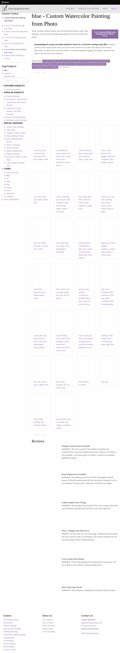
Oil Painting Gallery (11, 620)
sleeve (81, 156)
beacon (67, 162)
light (108, 344)
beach (103, 209)
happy (81, 159)
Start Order (105, 34)
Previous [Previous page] (38, 72)
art (68, 295)
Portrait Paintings (13, 96)
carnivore (86, 200)
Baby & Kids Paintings (12, 629)
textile (62, 289)
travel (63, 350)
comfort (82, 203)
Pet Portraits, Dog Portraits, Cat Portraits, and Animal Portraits (16, 102)
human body (61, 206)
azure (58, 156)
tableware (111, 156)
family (8, 187)
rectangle (59, 292)
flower (103, 206)
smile (46, 159)
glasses (104, 153)
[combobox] (16, 80)
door (80, 301)
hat (57, 295)
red (64, 295)
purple (85, 153)
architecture (83, 295)
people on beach (107, 162)
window (82, 292)
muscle (45, 200)
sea (68, 385)
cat (7, 178)
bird (46, 385)
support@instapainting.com (91, 623)
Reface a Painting (13, 145)
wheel (112, 249)
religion (59, 425)
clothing (37, 422)
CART (114, 9)
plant (89, 197)
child (8, 182)
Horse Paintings (9, 644)
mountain (63, 336)
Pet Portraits (8, 623)
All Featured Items (13, 89)
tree (57, 246)
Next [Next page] (46, 72)
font (61, 295)
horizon (59, 165)
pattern (58, 298)
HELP (105, 9)
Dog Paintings (9, 638)
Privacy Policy (47, 623)
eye (42, 246)
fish (43, 156)
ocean (63, 388)
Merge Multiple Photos (15, 136)
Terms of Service (48, 626)
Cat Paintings (9, 641)
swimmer (59, 203)
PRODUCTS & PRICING (88, 9)
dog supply (105, 298)
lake (35, 159)
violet (86, 159)
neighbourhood (84, 298)
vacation (59, 385)
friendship (60, 252)
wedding (9, 196)
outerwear (87, 150)
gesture (87, 156)
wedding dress (84, 246)
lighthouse (64, 150)
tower (68, 153)
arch (67, 422)
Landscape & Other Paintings (15, 635)
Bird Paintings (9, 647)
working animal (107, 301)
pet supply (88, 206)
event (36, 298)
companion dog (107, 304)
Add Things (10, 130)
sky (40, 150)
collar (111, 295)
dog (7, 184)
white (36, 289)
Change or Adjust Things (15, 133)
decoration (38, 292)
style (68, 289)
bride (88, 252)
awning (86, 304)
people (40, 419)
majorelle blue (9, 76)
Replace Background (14, 151)
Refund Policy (47, 629)
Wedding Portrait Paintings (16, 120)
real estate (10, 193)
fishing (40, 159)
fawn (80, 209)
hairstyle (37, 246)
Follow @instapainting (89, 633)
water (36, 150)
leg (106, 382)
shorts (109, 255)
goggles (104, 156)
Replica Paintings (13, 154)
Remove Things (12, 148)
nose (39, 197)
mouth (39, 200)
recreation (82, 385)
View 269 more (64, 67)
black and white (12, 173)
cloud (58, 153)
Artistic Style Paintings (15, 127)
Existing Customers (88, 626)
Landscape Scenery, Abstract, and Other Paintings (13, 111)
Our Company (47, 620)
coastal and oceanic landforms (63, 159)
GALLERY (70, 9)
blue (43, 150)
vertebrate (37, 153)
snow (36, 385)
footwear (37, 425)
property (82, 289)
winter (43, 382)
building (59, 341)
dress (36, 249)
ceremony (66, 425)
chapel (58, 428)
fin (43, 153)
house (8, 190)
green (90, 338)
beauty (41, 295)
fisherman (37, 156)
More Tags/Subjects (11, 199)
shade (36, 295)
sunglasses (105, 159)
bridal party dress (85, 255)
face (35, 197)
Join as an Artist (10, 650)
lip (35, 200)
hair (35, 243)
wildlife (41, 385)
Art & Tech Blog (48, 632)
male (58, 388)
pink (91, 159)
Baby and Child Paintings (16, 117)
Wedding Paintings (11, 632)
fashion (81, 258)
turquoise (7, 73)
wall (84, 301)
